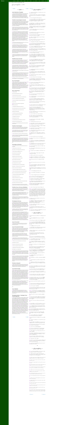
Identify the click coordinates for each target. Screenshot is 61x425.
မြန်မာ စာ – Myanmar (11, 2)
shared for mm (16, 2)
